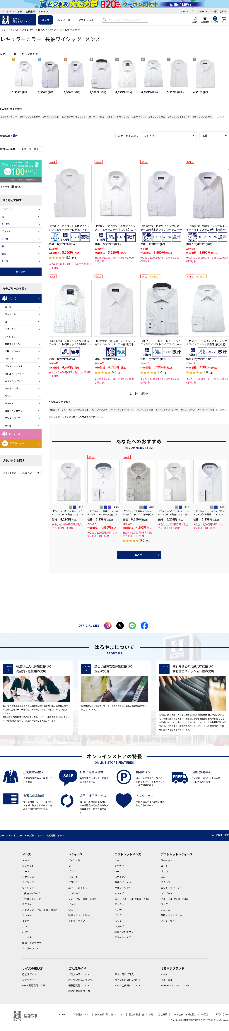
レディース (64, 20)
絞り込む (21, 272)
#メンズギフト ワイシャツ (74, 116)
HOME (62, 1014)
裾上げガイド (29, 974)
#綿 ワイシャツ (139, 116)
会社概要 (162, 1014)
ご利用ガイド (200, 11)
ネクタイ (9, 358)
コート (8, 321)
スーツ (8, 306)
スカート (73, 876)
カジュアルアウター (15, 373)
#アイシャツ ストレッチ (179, 116)
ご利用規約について (80, 1014)
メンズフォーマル (14, 366)
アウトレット (86, 20)
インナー (27, 921)
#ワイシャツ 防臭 (96, 116)
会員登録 (30, 11)
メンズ (45, 20)
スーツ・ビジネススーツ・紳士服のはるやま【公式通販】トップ (32, 835)
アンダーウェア (12, 418)
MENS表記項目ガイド (33, 985)
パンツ (26, 926)
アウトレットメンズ (128, 854)
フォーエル (167, 980)
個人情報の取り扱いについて (109, 1014)
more (139, 555)
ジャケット (10, 314)
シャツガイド (29, 980)
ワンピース (74, 893)
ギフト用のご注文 (124, 974)
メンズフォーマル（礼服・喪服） (40, 909)
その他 (8, 425)
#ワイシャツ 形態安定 (30, 116)
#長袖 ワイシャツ (9, 116)
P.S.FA (164, 974)
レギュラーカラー (33, 149)
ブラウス (73, 882)
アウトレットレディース (177, 854)
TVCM (186, 11)
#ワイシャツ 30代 (157, 116)
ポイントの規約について (128, 980)
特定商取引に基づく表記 (141, 1014)
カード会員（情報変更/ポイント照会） (191, 1014)
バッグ (8, 395)
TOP (4, 29)
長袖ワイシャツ (47, 29)
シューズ (9, 403)
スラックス (10, 329)
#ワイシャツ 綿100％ (202, 116)
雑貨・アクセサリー (15, 410)
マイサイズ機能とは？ (12, 186)
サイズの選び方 (32, 968)
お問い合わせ (219, 11)
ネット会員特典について (128, 985)
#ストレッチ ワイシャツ (118, 116)
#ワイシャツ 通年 (51, 116)
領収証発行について (79, 985)
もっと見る (219, 116)
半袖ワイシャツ (12, 351)
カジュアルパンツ (14, 388)
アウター (27, 915)
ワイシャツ (28, 29)
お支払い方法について (80, 980)
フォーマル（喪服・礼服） (82, 899)
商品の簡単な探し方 (79, 991)
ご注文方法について (79, 974)
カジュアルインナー (15, 380)
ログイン (43, 11)
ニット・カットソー (79, 887)
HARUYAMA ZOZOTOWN (175, 985)
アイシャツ (10, 336)
